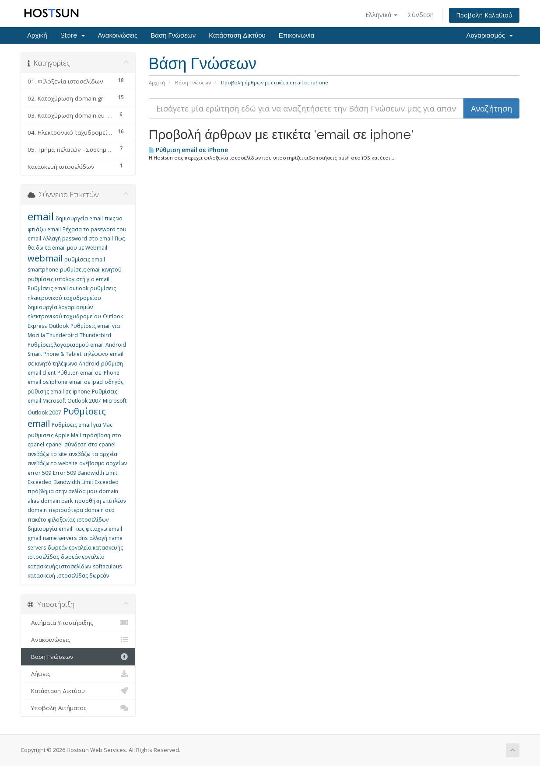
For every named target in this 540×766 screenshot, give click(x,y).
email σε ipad (86, 382)
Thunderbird (95, 335)
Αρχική (37, 35)
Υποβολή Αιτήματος (78, 708)
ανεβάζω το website (52, 463)
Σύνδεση (421, 14)
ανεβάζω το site (47, 454)
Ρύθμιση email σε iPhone (188, 150)
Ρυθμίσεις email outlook (58, 288)
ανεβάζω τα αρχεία (93, 454)
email (41, 216)
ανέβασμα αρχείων (103, 463)
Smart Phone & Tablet (54, 354)
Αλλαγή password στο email (78, 238)
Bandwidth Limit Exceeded (86, 482)
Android (115, 344)
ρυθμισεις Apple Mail (54, 435)
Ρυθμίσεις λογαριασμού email (66, 344)
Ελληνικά (381, 14)
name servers (60, 538)
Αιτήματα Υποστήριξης (78, 622)
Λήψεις (78, 674)
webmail (45, 258)
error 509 (39, 473)
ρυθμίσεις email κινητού (91, 269)
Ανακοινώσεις (118, 35)
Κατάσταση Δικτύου (237, 35)
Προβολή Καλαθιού (484, 15)
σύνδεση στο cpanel (90, 444)
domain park (57, 501)
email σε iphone (47, 382)
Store (72, 35)
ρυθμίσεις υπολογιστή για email (68, 279)
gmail (34, 538)
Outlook (59, 326)
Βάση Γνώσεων (173, 35)
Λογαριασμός (489, 35)
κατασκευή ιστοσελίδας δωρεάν (68, 575)
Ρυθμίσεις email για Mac (82, 424)
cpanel (54, 444)
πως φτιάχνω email (98, 529)
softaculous (107, 566)
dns (83, 538)
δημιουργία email (50, 529)
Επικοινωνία (296, 35)
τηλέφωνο (95, 354)
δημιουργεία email (79, 218)
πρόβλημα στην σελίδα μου (62, 491)
